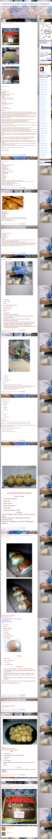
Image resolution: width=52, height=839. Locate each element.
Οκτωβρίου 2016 (43, 130)
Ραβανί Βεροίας (6, 399)
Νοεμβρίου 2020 (43, 94)
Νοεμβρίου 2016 (43, 128)
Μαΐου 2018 (42, 106)
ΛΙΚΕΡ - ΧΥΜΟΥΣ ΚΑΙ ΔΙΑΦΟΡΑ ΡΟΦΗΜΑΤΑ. (11, 10)
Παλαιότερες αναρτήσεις (32, 779)
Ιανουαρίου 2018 (43, 109)
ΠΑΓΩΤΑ (40, 12)
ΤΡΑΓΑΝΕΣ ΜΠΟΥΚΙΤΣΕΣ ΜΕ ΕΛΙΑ (11, 446)
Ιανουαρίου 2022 (43, 87)
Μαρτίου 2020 (42, 99)
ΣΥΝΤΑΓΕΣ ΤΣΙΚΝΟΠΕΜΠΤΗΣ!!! (26, 15)
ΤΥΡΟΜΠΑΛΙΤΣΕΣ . (7, 717)
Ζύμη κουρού (5, 194)
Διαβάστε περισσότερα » (5, 707)
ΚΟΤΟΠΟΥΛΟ (34, 8)
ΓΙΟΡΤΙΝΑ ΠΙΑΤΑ (24, 6)
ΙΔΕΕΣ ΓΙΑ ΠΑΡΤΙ (20, 8)
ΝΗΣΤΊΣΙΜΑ (20, 12)
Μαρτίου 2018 (42, 108)
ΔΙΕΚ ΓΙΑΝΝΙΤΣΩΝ (43, 6)
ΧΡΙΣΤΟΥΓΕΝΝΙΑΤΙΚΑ (27, 17)
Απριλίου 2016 (42, 140)
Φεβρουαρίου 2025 (43, 79)
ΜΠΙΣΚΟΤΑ (12, 12)
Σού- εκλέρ (4, 337)
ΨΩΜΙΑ (36, 17)
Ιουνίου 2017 (42, 118)
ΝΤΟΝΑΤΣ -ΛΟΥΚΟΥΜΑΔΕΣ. (31, 12)
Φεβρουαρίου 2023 (43, 84)
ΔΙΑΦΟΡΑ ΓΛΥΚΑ (33, 6)
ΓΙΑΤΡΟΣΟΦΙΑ (15, 6)
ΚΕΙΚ (27, 8)
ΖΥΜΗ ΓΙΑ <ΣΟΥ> (6, 702)
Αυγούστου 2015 (43, 153)
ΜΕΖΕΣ (44, 10)
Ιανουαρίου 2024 (43, 82)
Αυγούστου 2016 (43, 133)
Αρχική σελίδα (14, 779)
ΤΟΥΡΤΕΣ (43, 15)
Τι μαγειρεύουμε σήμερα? (44, 72)
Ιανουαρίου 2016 (43, 145)
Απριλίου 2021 (42, 91)
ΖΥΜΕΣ (4, 8)
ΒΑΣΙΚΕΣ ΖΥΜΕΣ (6, 6)
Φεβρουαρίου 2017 (43, 123)
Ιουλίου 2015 (42, 155)
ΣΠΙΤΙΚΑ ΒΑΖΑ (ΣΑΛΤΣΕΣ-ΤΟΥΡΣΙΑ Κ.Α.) (10, 15)
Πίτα (3, 230)
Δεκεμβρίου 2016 (43, 126)
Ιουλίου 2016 (42, 135)
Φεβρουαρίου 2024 (43, 81)
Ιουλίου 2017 (42, 116)
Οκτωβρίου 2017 (43, 113)
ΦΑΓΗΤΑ (11, 17)
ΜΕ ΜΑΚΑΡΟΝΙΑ (36, 10)
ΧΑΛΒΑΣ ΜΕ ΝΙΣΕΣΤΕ (9, 832)
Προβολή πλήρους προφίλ (44, 74)
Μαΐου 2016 (42, 138)
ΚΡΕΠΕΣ (41, 8)
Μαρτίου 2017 (42, 121)
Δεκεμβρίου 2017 (43, 111)
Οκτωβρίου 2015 (43, 150)
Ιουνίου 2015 (42, 157)
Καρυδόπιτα (5, 161)
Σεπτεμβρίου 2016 (43, 131)
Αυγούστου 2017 (43, 114)
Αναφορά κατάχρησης (44, 160)
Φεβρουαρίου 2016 (43, 143)
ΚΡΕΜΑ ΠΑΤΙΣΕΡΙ (6, 259)
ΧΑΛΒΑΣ (18, 17)
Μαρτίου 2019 (42, 104)
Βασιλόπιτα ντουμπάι (7, 23)
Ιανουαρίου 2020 (43, 101)
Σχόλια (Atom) (21, 782)
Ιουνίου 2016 (42, 136)
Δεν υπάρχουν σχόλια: (14, 154)
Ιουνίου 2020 (42, 96)
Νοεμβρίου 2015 (43, 148)
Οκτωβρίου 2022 (43, 86)
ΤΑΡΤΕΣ (36, 15)
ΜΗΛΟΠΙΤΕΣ (5, 12)
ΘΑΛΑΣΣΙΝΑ (11, 8)
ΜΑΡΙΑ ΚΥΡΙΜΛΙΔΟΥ (25, 10)
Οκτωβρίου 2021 (43, 89)
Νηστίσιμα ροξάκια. (9, 827)
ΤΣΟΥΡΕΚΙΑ (5, 17)
